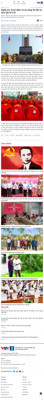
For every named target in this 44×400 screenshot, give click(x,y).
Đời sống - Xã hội (5, 7)
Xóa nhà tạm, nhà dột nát (7, 384)
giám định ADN (19, 135)
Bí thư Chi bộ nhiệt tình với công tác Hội (12, 331)
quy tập (12, 135)
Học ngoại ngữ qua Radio (7, 397)
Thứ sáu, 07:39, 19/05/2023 (36, 7)
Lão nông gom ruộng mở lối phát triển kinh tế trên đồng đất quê (19, 337)
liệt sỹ (7, 135)
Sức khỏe (25, 389)
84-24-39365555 (6, 360)
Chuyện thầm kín (5, 394)
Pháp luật (3, 389)
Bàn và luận (3, 382)
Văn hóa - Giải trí (5, 387)
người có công (27, 135)
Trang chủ (3, 377)
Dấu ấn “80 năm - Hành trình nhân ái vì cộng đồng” (16, 325)
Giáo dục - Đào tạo (27, 384)
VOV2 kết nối (26, 392)
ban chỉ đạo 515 (36, 135)
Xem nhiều (3, 379)
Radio (14, 2)
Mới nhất (25, 377)
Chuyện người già (5, 392)
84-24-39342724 (7, 362)
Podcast (18, 2)
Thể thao (25, 387)
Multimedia (23, 2)
